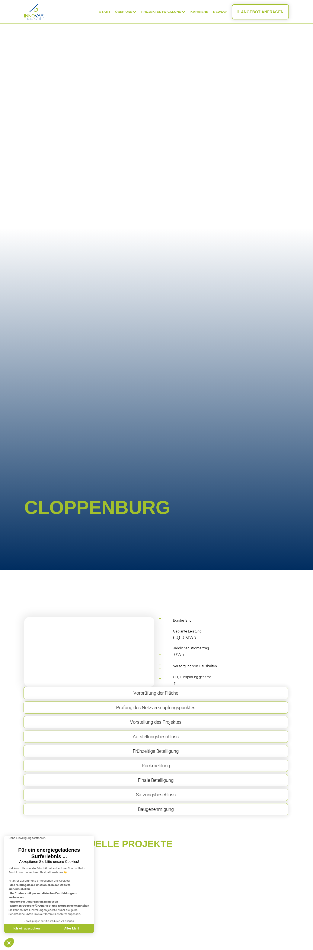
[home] (34, 12)
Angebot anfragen (260, 11)
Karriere (199, 11)
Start (105, 11)
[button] (126, 11)
